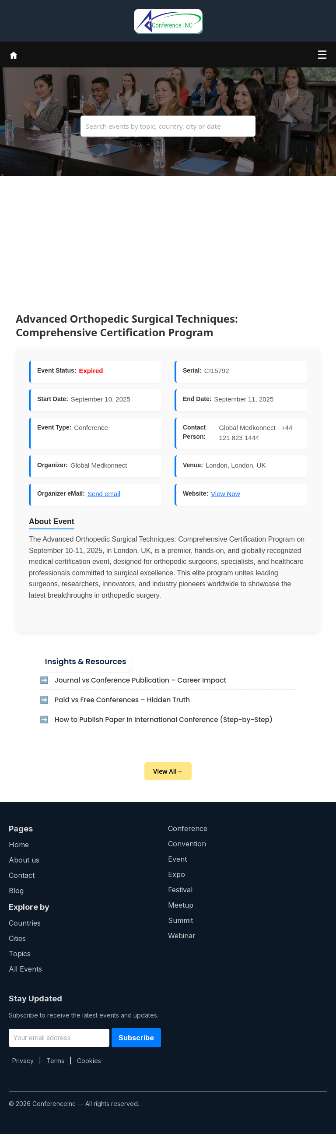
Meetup (180, 905)
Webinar (182, 935)
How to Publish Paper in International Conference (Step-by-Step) (164, 719)
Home (19, 844)
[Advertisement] (168, 237)
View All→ (167, 771)
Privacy (23, 1060)
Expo (176, 874)
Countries (25, 923)
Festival (180, 889)
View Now (225, 493)
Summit (180, 920)
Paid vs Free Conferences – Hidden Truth (122, 699)
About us (24, 860)
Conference (187, 828)
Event (177, 859)
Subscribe (136, 1037)
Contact (22, 875)
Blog (16, 890)
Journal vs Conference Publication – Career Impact (140, 680)
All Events (25, 969)
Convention (187, 843)
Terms (55, 1060)
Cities (17, 938)
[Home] (13, 54)
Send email (104, 493)
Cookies (89, 1060)
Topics (20, 953)
